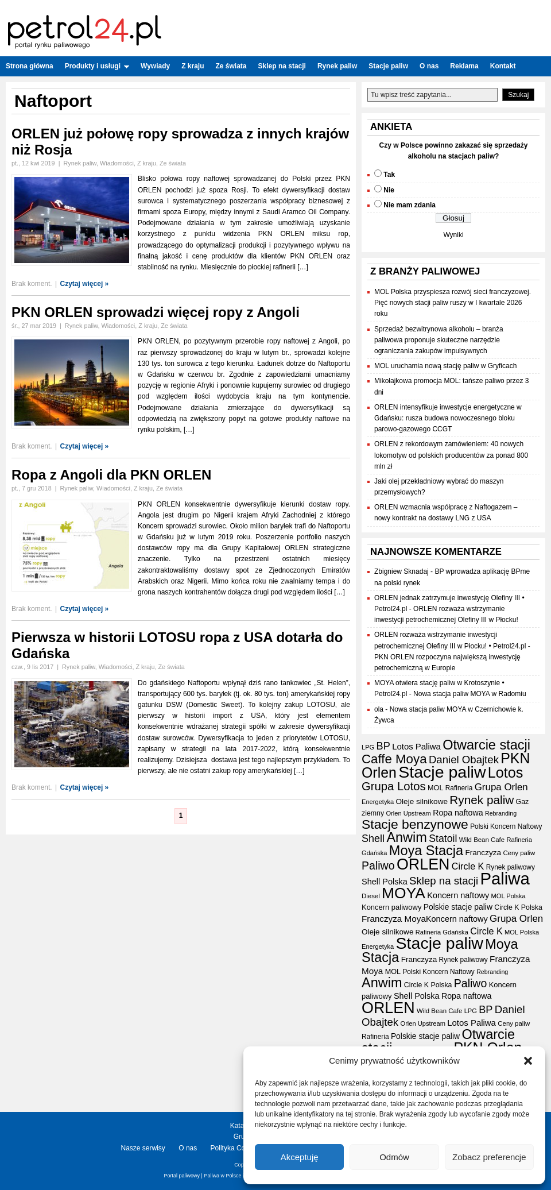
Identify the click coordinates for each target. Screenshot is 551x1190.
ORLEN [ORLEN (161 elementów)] (423, 864)
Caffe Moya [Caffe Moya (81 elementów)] (394, 759)
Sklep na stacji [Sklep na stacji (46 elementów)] (443, 881)
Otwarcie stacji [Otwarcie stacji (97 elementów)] (486, 744)
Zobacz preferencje (489, 1157)
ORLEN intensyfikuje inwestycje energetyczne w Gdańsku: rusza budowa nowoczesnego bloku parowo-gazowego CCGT (448, 418)
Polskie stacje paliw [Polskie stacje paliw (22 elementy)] (458, 906)
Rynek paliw (337, 66)
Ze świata (231, 66)
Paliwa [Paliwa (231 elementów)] (504, 878)
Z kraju (192, 66)
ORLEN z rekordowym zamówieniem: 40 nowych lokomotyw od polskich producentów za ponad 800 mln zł (451, 455)
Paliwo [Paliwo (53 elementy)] (378, 865)
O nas (429, 66)
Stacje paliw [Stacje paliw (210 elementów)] (442, 772)
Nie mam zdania (409, 205)
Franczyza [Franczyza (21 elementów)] (483, 852)
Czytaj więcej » (84, 284)
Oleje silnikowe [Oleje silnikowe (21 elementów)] (422, 801)
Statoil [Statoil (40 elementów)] (443, 838)
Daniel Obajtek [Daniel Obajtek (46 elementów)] (464, 760)
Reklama (464, 66)
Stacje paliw (388, 66)
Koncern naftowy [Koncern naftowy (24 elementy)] (458, 895)
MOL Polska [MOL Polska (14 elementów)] (508, 895)
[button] (528, 1061)
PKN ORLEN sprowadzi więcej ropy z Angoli (155, 312)
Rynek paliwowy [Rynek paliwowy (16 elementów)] (510, 867)
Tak (389, 175)
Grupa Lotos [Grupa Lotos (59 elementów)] (394, 786)
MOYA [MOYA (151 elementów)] (403, 893)
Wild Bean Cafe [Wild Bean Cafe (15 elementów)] (482, 839)
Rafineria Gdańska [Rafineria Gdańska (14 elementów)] (442, 932)
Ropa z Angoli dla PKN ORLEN (111, 474)
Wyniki (453, 235)
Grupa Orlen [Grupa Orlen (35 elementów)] (501, 787)
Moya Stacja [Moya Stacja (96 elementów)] (426, 850)
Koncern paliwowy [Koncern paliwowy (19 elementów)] (391, 907)
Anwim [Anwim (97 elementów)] (406, 837)
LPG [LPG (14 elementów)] (368, 747)
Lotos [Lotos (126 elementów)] (505, 772)
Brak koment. (31, 284)
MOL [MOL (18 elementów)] (435, 788)
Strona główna (29, 66)
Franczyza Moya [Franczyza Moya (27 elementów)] (394, 919)
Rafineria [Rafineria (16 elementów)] (459, 788)
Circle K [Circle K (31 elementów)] (468, 866)
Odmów (394, 1157)
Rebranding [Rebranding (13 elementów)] (501, 813)
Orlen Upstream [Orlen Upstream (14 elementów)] (408, 813)
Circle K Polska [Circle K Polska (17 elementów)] (518, 907)
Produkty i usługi (97, 66)
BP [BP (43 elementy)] (383, 746)
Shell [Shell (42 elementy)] (373, 838)
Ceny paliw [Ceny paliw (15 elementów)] (519, 852)
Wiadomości (117, 163)
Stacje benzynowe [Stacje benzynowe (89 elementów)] (415, 824)
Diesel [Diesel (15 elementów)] (371, 895)
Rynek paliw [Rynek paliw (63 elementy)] (481, 799)
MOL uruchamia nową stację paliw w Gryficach (445, 366)
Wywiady (155, 66)
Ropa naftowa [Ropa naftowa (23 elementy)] (458, 812)
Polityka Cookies (236, 1148)
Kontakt (503, 66)
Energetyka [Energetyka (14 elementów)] (378, 801)
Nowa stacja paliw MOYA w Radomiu (469, 694)
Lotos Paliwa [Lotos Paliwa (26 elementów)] (416, 746)
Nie (388, 190)
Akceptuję (300, 1157)
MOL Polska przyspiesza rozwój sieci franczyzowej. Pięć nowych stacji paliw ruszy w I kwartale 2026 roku (452, 303)
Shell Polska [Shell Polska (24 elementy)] (385, 881)
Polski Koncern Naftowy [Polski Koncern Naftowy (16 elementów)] (506, 826)
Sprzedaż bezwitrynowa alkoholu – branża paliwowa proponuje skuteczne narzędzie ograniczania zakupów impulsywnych (438, 340)
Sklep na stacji (282, 66)
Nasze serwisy (143, 1148)
